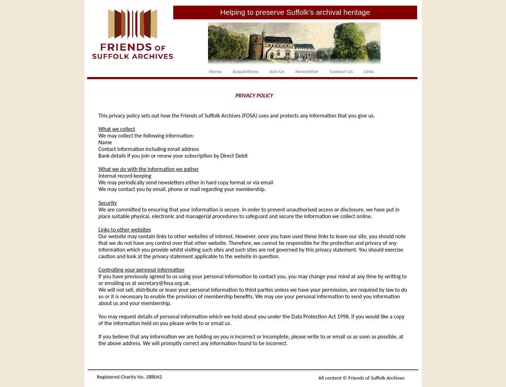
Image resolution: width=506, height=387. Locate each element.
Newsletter (307, 71)
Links (369, 71)
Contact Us (341, 71)
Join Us (277, 71)
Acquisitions (246, 71)
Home (215, 71)
